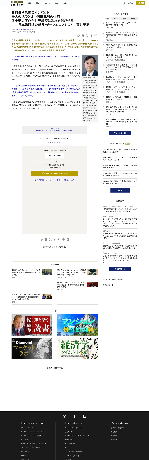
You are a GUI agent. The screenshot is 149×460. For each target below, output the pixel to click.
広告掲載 (24, 407)
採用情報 (114, 387)
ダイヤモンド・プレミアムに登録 (55, 173)
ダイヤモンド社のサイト (73, 374)
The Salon (68, 411)
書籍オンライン (70, 391)
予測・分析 (15, 29)
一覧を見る (120, 190)
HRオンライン (69, 414)
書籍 (72, 4)
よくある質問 (25, 403)
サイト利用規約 (26, 391)
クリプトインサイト (71, 418)
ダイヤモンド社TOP (117, 379)
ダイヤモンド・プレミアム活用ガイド (32, 387)
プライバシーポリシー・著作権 (31, 399)
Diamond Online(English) (74, 379)
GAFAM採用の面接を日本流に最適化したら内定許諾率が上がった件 (120, 182)
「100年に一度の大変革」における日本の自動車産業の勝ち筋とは (120, 151)
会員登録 (132, 4)
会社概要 (114, 383)
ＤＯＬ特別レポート (26, 29)
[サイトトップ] (22, 4)
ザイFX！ (68, 399)
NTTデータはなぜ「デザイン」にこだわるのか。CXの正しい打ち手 (120, 159)
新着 (37, 4)
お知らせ (114, 391)
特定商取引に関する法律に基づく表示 (33, 395)
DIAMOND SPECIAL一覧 (113, 279)
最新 (107, 19)
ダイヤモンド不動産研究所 (73, 403)
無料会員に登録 (55, 156)
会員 (133, 19)
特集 (64, 4)
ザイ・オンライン (70, 395)
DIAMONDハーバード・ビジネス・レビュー (79, 387)
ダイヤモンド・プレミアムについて (31, 383)
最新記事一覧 (120, 269)
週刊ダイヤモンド (70, 383)
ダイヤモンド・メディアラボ (73, 426)
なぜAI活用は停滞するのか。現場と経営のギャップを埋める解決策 (120, 174)
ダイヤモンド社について (119, 374)
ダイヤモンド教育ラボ (72, 422)
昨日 (115, 19)
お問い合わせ (25, 411)
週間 (124, 19)
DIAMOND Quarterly (72, 407)
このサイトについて (27, 379)
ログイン (123, 4)
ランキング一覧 (120, 133)
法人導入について (27, 414)
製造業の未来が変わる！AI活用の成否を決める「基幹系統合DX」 (120, 166)
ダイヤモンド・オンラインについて (33, 374)
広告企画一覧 (108, 285)
